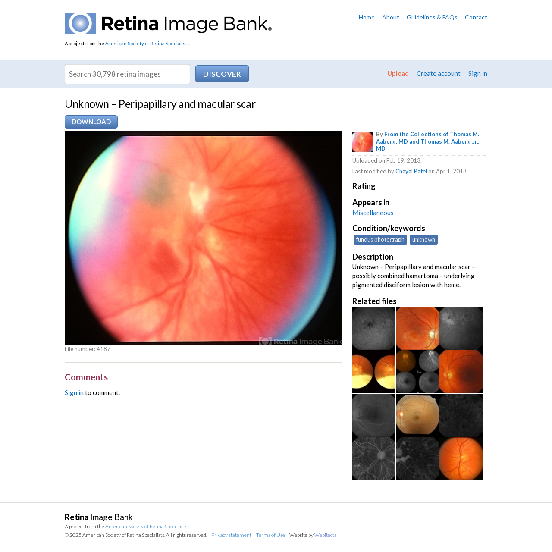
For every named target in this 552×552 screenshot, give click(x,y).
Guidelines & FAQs (432, 17)
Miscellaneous (373, 212)
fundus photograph (380, 239)
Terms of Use (270, 535)
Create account (439, 73)
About (390, 17)
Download (91, 121)
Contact (476, 17)
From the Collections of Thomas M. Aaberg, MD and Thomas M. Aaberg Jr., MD (428, 141)
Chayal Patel (411, 171)
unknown (423, 239)
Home (367, 17)
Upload (398, 73)
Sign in (477, 73)
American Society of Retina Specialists (147, 43)
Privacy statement (231, 535)
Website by (312, 535)
